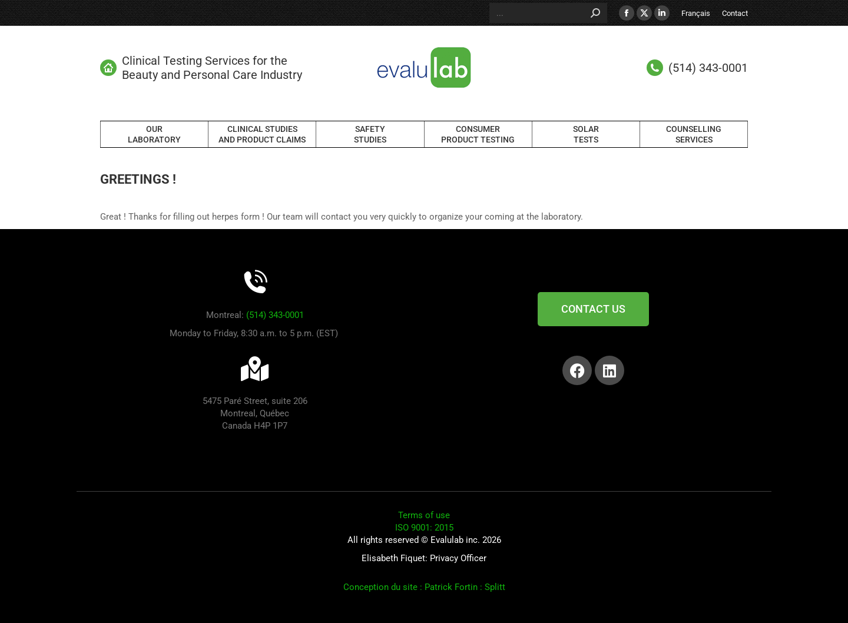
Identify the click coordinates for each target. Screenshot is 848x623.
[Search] (548, 13)
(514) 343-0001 (275, 315)
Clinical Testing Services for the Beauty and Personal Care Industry (201, 68)
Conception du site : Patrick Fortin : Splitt (424, 587)
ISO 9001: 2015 (424, 527)
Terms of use (424, 515)
